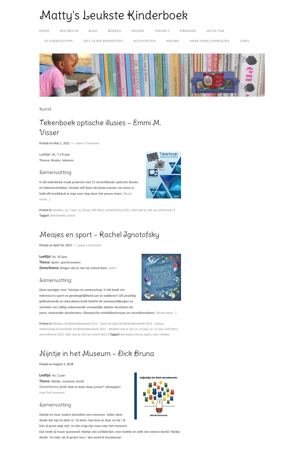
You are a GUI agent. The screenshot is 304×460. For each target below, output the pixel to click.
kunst (71, 215)
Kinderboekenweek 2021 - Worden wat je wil (103, 329)
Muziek (137, 31)
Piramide (188, 31)
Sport (112, 268)
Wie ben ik (69, 31)
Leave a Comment (87, 143)
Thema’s (162, 31)
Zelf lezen (97, 210)
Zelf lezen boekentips (103, 41)
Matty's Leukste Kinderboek (113, 15)
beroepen (127, 334)
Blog (93, 31)
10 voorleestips (58, 41)
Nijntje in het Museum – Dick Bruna (96, 353)
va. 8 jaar (84, 210)
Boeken (114, 31)
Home (44, 31)
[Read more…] (166, 313)
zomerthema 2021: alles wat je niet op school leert (139, 210)
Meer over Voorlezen (210, 41)
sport (147, 334)
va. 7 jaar (71, 210)
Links (244, 41)
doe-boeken (58, 215)
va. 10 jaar (141, 329)
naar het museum (52, 392)
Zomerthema (48, 387)
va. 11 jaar (156, 329)
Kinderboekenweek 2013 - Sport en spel (91, 324)
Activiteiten (144, 41)
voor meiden (161, 334)
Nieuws (173, 41)
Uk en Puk (215, 31)
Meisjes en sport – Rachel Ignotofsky (99, 234)
